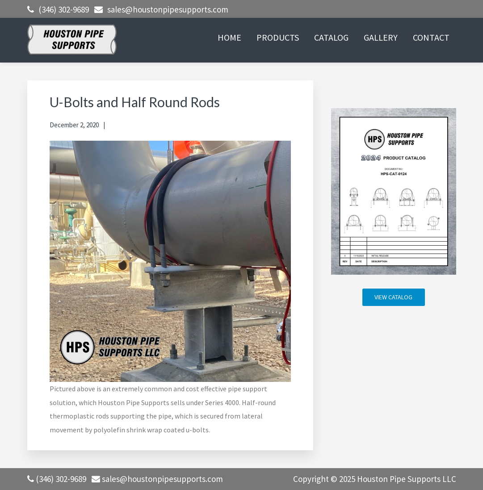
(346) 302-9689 (63, 9)
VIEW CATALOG (393, 297)
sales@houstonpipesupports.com (167, 9)
